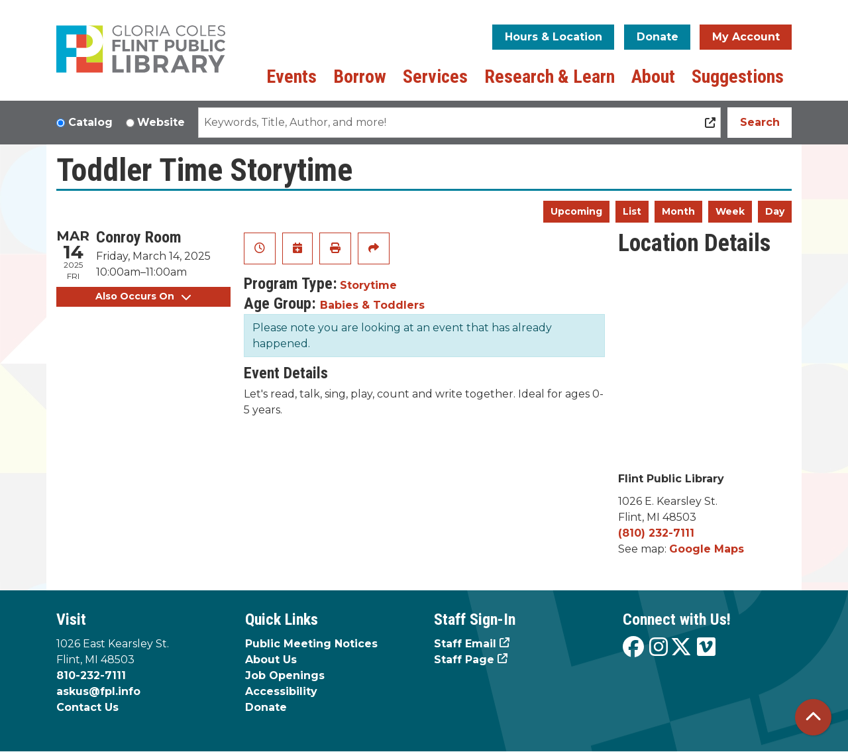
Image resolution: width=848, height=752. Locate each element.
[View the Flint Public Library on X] (681, 647)
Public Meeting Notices (311, 643)
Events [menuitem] (291, 76)
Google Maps (706, 549)
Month (678, 211)
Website (161, 122)
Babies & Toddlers (372, 305)
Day (774, 211)
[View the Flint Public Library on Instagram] (658, 647)
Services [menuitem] (435, 76)
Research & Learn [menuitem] (549, 76)
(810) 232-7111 (656, 533)
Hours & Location (553, 36)
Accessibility (281, 691)
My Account (746, 36)
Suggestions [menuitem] (738, 76)
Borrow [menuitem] (359, 76)
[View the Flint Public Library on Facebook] (633, 647)
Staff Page (464, 659)
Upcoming (576, 211)
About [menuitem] (653, 76)
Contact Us (87, 707)
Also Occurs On (143, 296)
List (632, 211)
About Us (271, 659)
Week (730, 211)
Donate (657, 36)
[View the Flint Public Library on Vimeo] (706, 647)
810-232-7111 (91, 675)
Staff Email (465, 643)
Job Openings (285, 675)
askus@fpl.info (98, 691)
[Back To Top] (813, 717)
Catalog (90, 122)
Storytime (368, 285)
